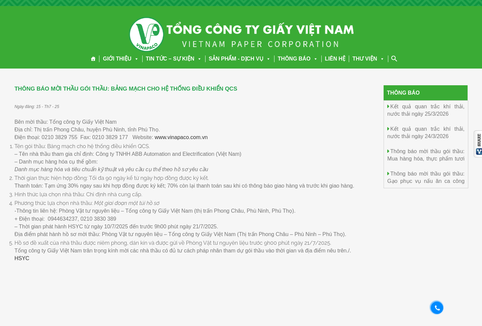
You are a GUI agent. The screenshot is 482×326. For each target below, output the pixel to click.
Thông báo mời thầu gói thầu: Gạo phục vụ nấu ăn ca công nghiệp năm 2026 (426, 181)
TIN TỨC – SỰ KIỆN (174, 59)
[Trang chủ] (93, 59)
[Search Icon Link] (394, 58)
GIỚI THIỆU (121, 59)
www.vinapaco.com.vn (181, 137)
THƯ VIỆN (368, 59)
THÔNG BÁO (298, 59)
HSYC (21, 258)
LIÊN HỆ (335, 59)
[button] (135, 59)
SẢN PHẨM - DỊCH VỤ (240, 59)
